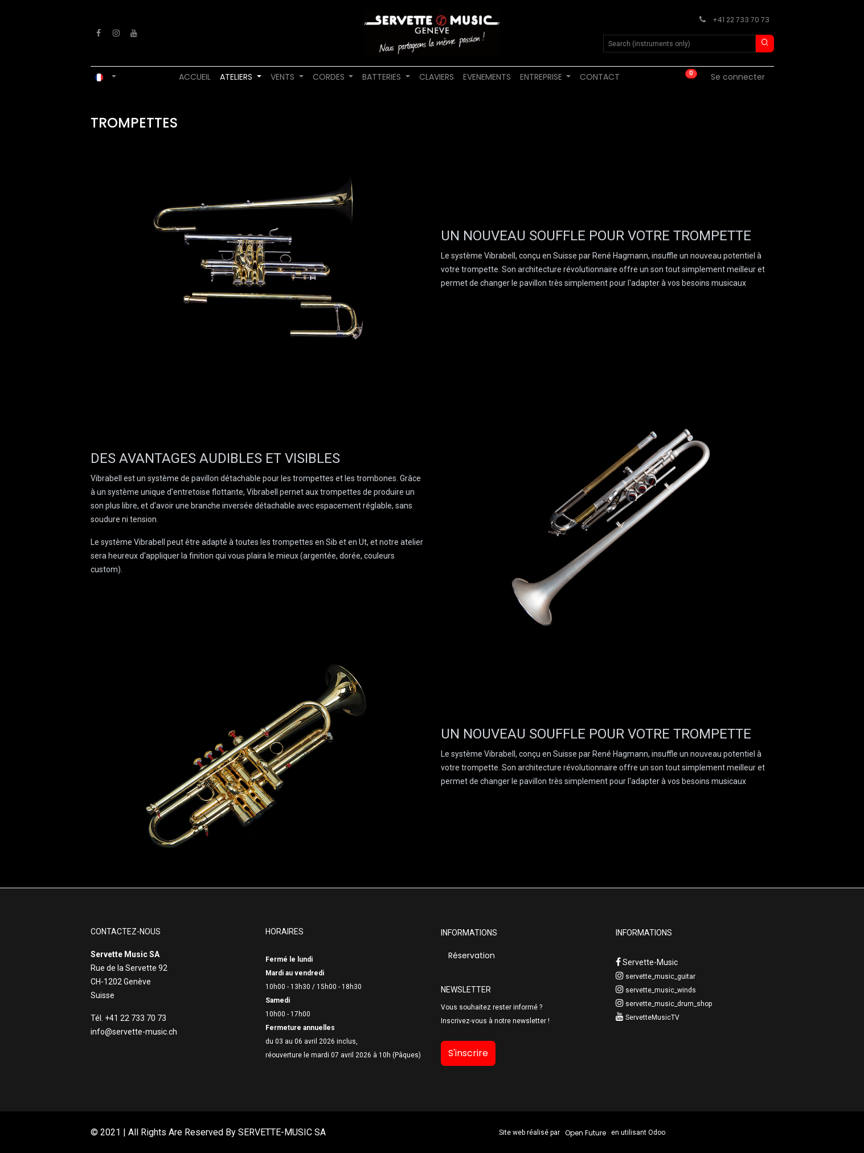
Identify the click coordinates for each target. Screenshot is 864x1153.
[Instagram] (116, 33)
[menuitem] (194, 77)
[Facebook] (99, 33)
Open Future (585, 1133)
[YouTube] (134, 33)
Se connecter (738, 77)
